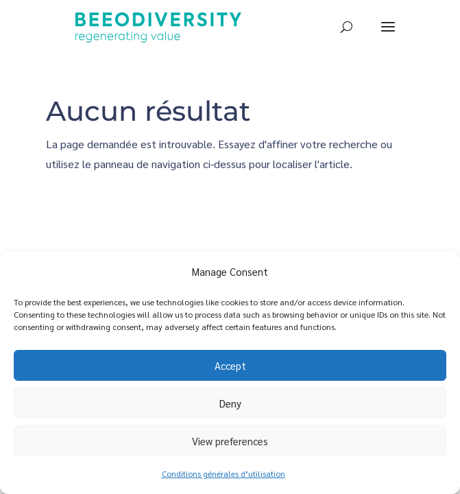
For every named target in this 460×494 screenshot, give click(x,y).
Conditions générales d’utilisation (223, 473)
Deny (230, 403)
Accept (230, 365)
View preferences (230, 440)
